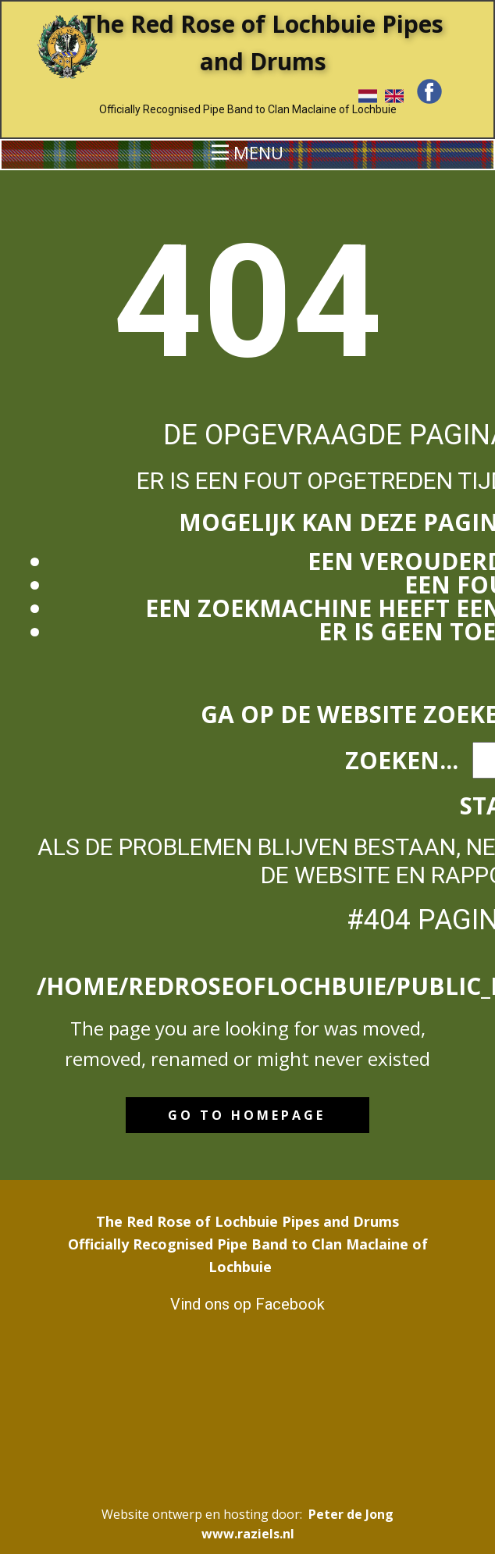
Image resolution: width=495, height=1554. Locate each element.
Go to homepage (247, 1115)
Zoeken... (401, 760)
